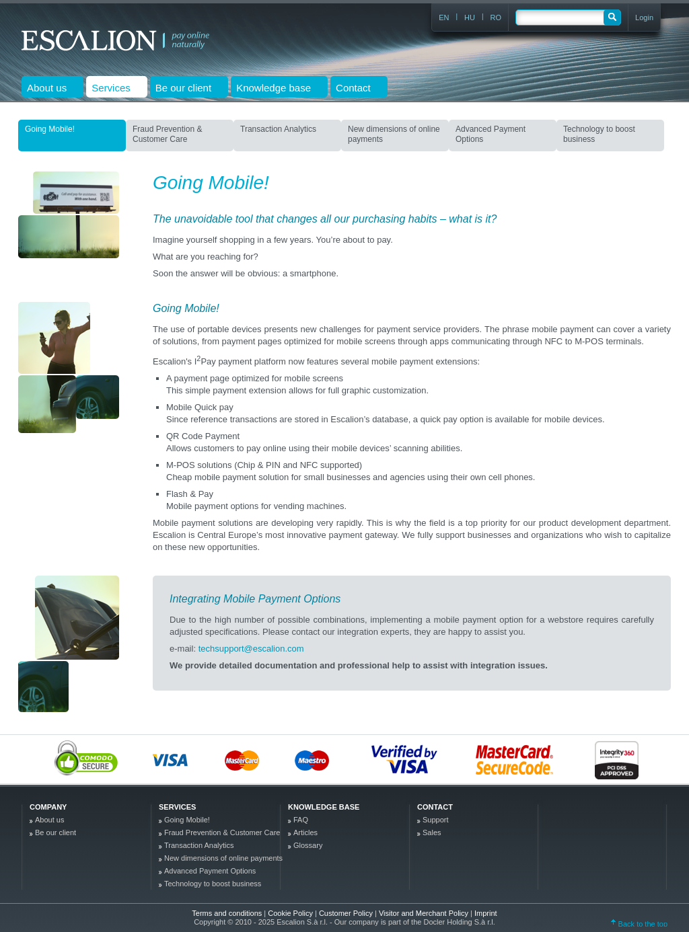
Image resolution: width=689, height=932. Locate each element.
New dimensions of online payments (394, 134)
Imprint (485, 913)
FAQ (300, 820)
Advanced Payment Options (490, 134)
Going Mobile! (50, 129)
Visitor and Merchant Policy (424, 913)
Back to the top (639, 924)
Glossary (307, 845)
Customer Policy (347, 913)
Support (436, 820)
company (48, 807)
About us (49, 820)
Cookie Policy (291, 913)
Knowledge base (323, 807)
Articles (305, 832)
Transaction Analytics (278, 129)
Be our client (55, 832)
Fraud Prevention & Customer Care (167, 134)
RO (496, 17)
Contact (435, 807)
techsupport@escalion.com (251, 649)
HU (469, 17)
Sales (432, 832)
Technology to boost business (599, 134)
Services (177, 807)
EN (444, 17)
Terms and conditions (227, 913)
